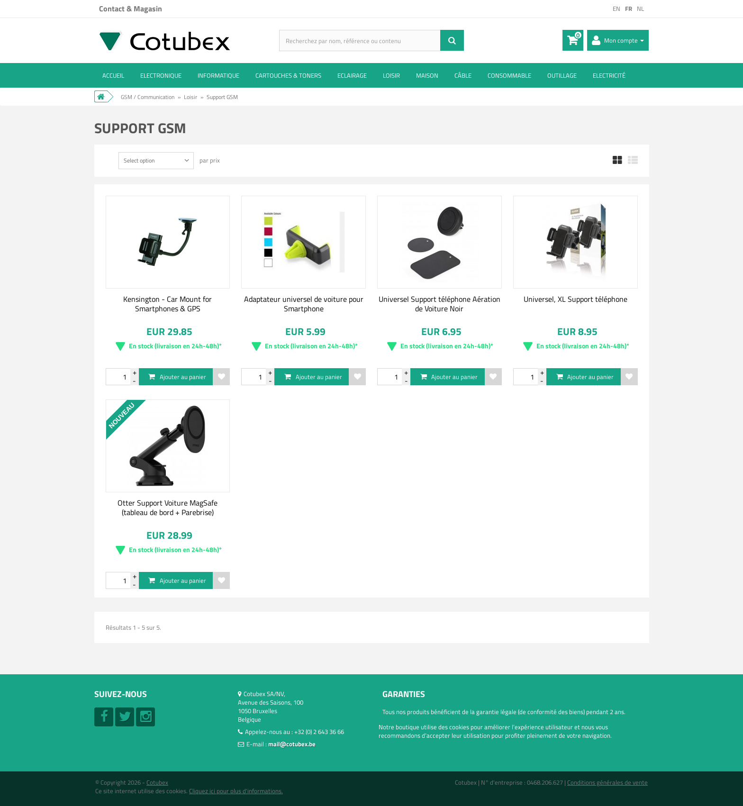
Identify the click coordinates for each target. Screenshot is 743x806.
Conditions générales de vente (607, 782)
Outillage (562, 75)
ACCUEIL (113, 75)
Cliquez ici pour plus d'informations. (236, 791)
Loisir (391, 75)
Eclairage (352, 75)
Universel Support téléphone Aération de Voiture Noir (439, 303)
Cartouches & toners (288, 75)
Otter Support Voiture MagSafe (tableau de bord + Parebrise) (167, 507)
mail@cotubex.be (292, 744)
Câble (462, 75)
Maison (427, 75)
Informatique (218, 75)
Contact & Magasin (130, 8)
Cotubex (157, 782)
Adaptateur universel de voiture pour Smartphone (303, 303)
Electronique (160, 75)
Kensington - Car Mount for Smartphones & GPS (167, 303)
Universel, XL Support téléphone (575, 299)
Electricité (609, 75)
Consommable (509, 75)
